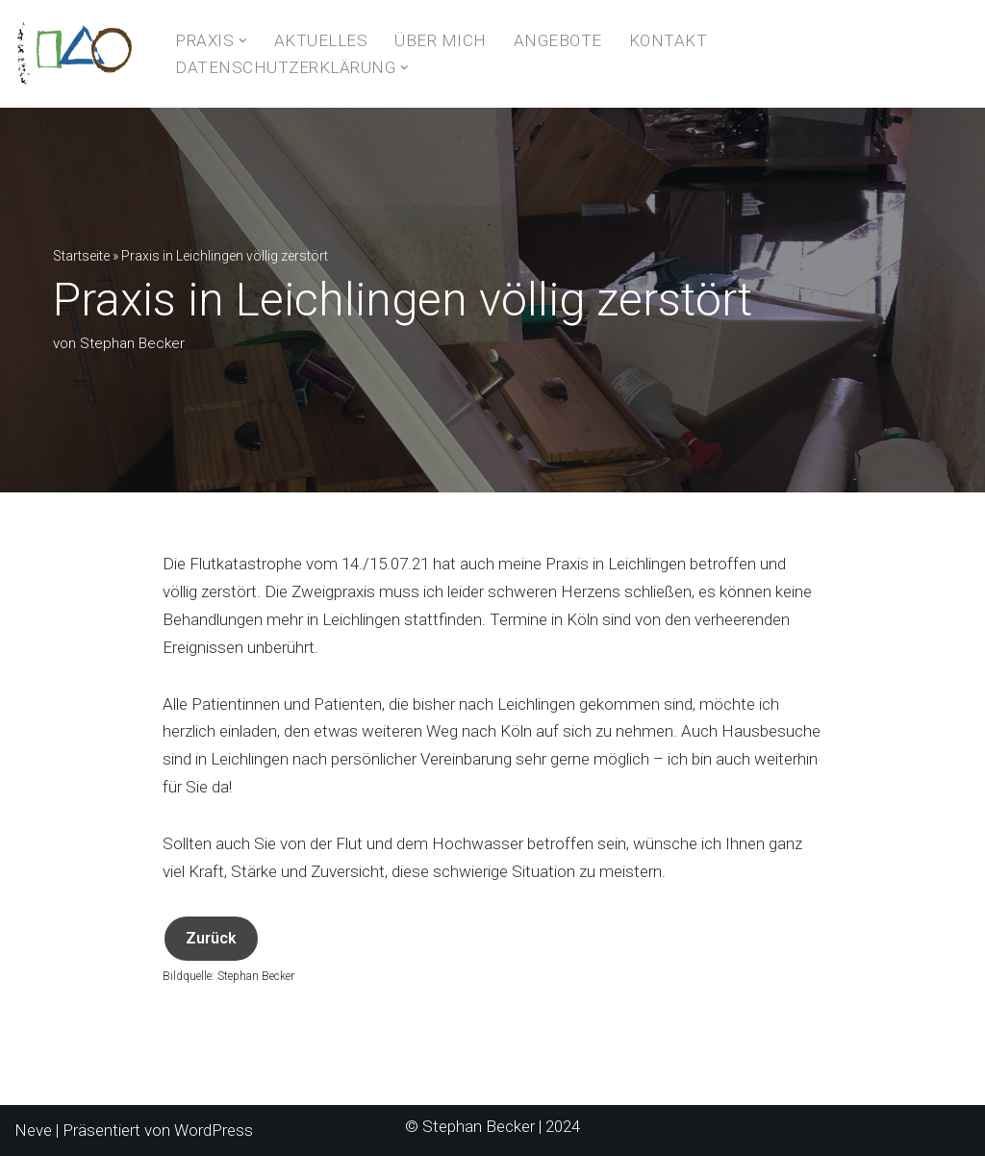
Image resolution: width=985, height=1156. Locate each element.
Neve (33, 1130)
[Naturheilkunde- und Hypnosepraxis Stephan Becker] (78, 53)
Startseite (81, 256)
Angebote (558, 40)
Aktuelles (321, 40)
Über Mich (440, 40)
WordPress (213, 1130)
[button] (243, 41)
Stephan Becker (132, 343)
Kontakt (668, 40)
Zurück (211, 938)
